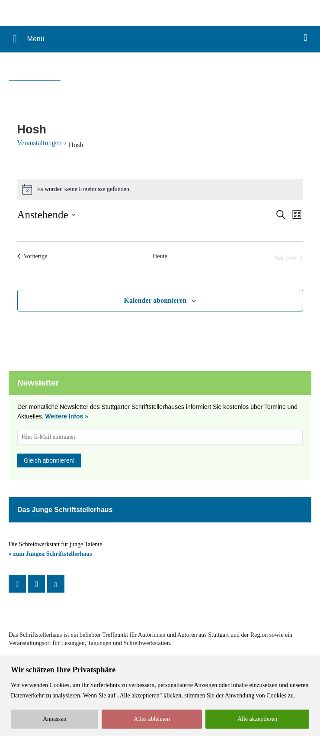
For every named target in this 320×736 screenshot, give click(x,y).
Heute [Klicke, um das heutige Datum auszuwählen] (160, 256)
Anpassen (54, 719)
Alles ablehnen (152, 719)
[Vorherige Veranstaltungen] (32, 256)
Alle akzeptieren (257, 719)
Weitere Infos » (66, 416)
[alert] (160, 189)
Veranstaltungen (39, 142)
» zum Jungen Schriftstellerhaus (50, 554)
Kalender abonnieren (155, 300)
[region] (160, 696)
